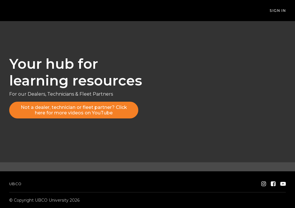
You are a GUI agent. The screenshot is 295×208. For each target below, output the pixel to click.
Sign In (278, 10)
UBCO (15, 184)
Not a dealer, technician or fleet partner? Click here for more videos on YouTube (74, 110)
